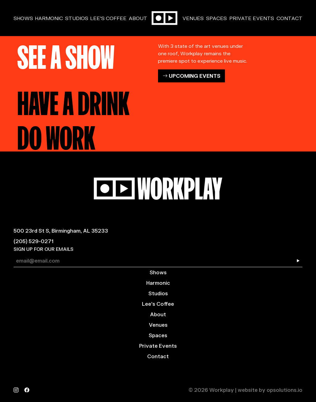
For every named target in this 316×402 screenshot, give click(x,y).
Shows (23, 18)
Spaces (216, 18)
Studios (76, 18)
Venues (193, 18)
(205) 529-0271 (33, 241)
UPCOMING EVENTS (191, 76)
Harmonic (49, 18)
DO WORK (56, 135)
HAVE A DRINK (73, 100)
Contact (289, 18)
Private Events (251, 18)
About (138, 18)
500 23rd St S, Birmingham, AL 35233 (61, 231)
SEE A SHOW (65, 54)
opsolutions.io (284, 390)
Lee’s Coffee (108, 18)
